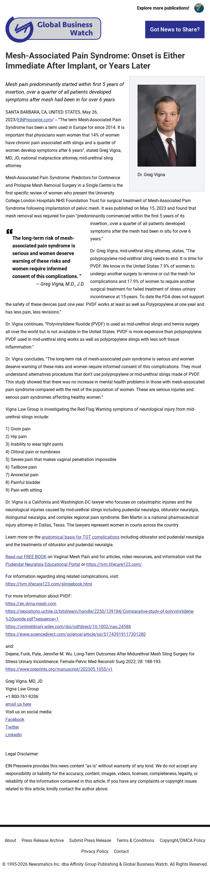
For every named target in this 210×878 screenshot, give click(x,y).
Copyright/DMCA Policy (182, 840)
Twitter (12, 727)
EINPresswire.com (34, 119)
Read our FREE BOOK (25, 556)
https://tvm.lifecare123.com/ (114, 564)
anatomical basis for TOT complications (80, 537)
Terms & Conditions (135, 840)
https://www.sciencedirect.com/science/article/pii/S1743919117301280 (75, 634)
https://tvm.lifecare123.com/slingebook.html (48, 584)
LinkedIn (13, 734)
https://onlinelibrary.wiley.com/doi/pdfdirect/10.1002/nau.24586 (68, 626)
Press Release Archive (43, 840)
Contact (121, 851)
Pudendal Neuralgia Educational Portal (42, 564)
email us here (18, 704)
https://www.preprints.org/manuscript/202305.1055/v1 (59, 669)
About (10, 840)
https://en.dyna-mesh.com (30, 603)
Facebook (14, 719)
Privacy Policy (94, 851)
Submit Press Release (90, 840)
